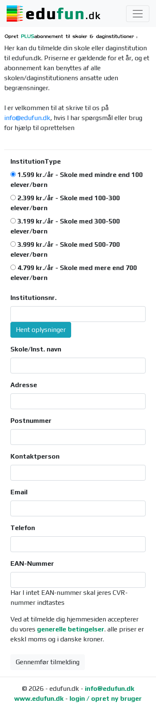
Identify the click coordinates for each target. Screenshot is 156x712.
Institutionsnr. (33, 298)
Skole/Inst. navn (35, 349)
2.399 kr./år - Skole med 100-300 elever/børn (65, 203)
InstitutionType (35, 161)
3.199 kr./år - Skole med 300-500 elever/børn (65, 226)
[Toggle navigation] (137, 13)
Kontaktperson (34, 456)
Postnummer (31, 421)
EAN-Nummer (32, 563)
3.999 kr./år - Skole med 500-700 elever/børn (65, 249)
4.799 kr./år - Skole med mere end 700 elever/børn (73, 273)
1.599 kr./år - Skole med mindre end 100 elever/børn (76, 180)
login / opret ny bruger (105, 698)
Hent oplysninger (41, 330)
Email (18, 492)
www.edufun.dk (39, 698)
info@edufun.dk (27, 118)
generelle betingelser (70, 629)
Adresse (23, 385)
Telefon (22, 528)
